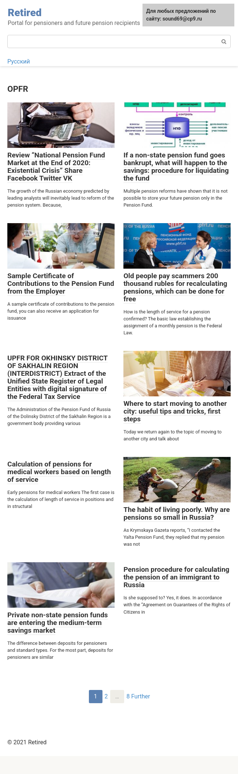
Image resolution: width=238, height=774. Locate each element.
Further (140, 696)
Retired (25, 13)
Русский (18, 61)
